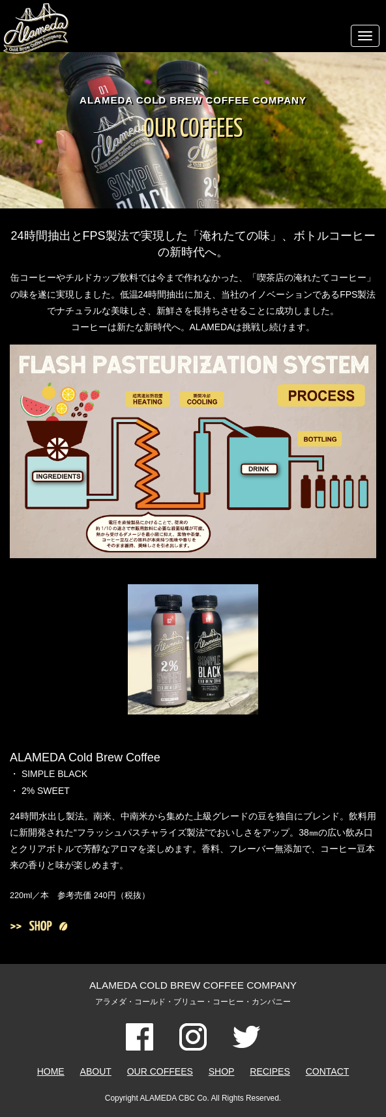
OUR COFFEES (160, 1071)
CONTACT (327, 1071)
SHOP (222, 1071)
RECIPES (270, 1071)
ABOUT (95, 1071)
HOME (51, 1071)
